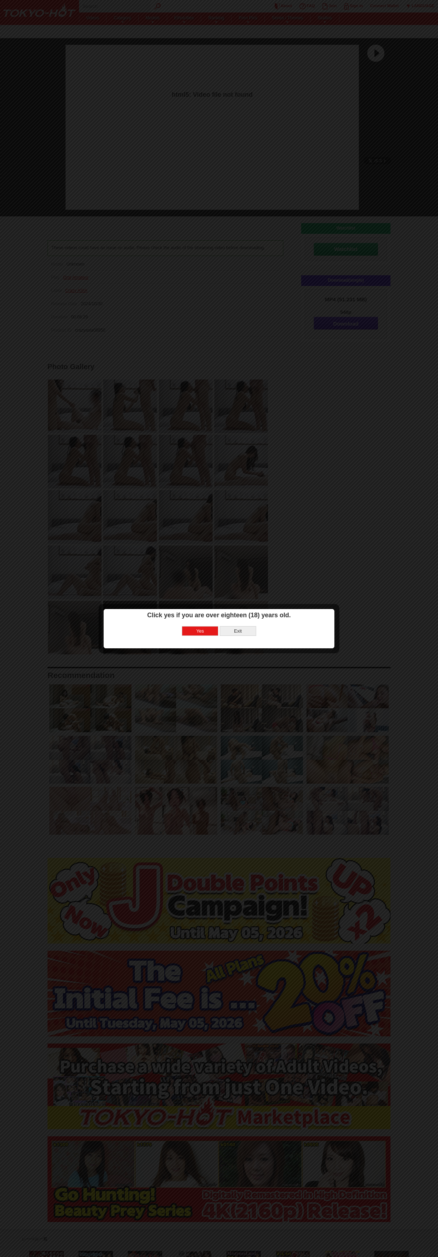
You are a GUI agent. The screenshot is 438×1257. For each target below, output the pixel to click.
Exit (238, 631)
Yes (200, 631)
